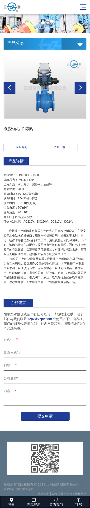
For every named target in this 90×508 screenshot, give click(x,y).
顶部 (78, 501)
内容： (11, 391)
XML (55, 495)
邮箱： (11, 366)
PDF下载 (59, 147)
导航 (11, 501)
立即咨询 (21, 147)
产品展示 (34, 501)
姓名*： (11, 340)
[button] (9, 88)
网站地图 (43, 495)
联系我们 (56, 501)
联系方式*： (12, 352)
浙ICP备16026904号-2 (18, 490)
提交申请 (45, 416)
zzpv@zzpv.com (40, 319)
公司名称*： (12, 378)
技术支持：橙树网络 (73, 495)
